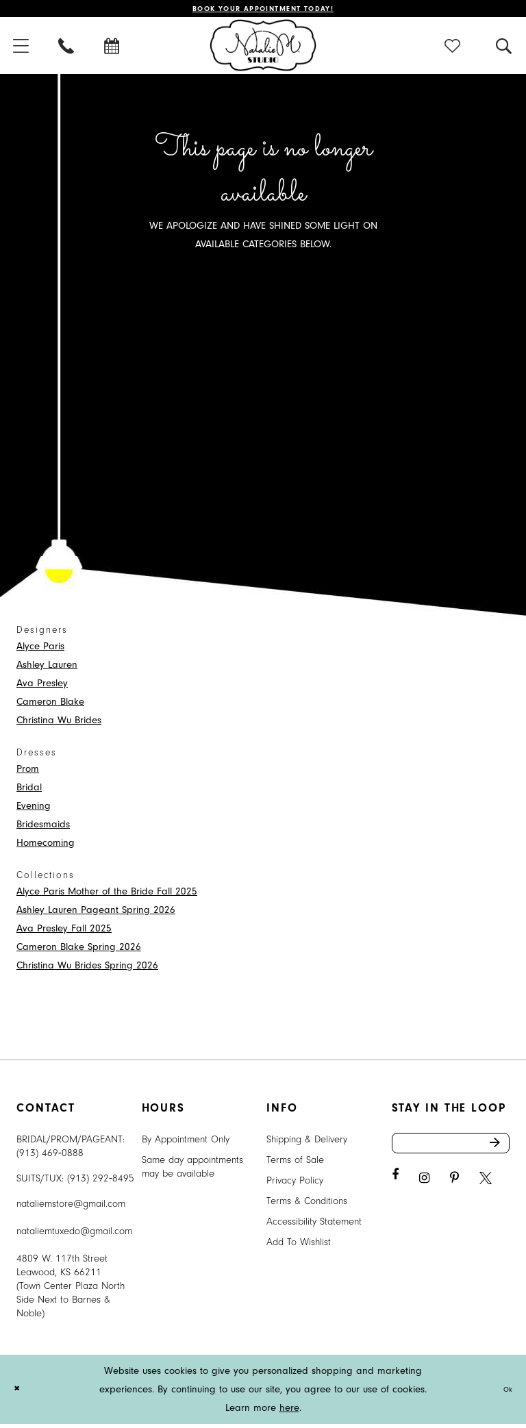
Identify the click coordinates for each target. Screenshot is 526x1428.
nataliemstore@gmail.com (70, 1208)
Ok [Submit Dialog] (504, 1393)
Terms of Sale (295, 1164)
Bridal (29, 791)
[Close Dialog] (20, 1393)
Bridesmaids (43, 828)
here (289, 1412)
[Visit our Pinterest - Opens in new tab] (454, 1191)
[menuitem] (67, 50)
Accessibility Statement (314, 1225)
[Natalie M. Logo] (263, 49)
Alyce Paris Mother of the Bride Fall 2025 (106, 895)
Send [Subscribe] (498, 1151)
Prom (27, 773)
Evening (33, 810)
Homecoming (45, 847)
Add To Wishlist (298, 1246)
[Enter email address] (451, 1151)
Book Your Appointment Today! (263, 10)
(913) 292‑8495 (100, 1182)
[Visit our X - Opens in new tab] (485, 1191)
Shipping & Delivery (306, 1143)
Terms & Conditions (306, 1205)
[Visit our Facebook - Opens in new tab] (395, 1187)
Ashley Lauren (46, 669)
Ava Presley (42, 687)
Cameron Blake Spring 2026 (78, 951)
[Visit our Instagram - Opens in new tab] (424, 1191)
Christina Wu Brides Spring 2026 (87, 969)
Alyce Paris (40, 650)
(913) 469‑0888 (50, 1157)
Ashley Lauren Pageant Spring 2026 (95, 914)
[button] (453, 50)
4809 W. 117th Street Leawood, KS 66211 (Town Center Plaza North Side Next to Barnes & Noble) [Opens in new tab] (70, 1290)
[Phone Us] (67, 50)
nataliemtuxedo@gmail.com (74, 1235)
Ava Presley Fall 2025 (64, 932)
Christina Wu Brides (58, 724)
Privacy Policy (294, 1184)
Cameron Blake (50, 706)
